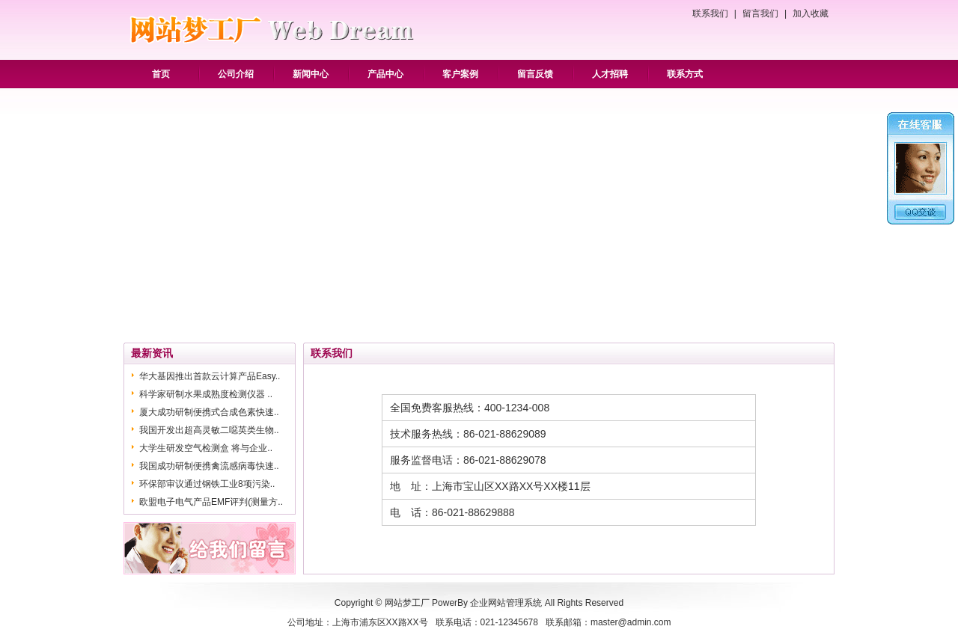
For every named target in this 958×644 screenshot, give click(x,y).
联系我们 (710, 13)
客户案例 (460, 74)
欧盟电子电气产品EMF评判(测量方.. (211, 502)
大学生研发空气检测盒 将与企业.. (205, 448)
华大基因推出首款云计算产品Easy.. (209, 376)
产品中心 (385, 74)
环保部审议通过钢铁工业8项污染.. (207, 484)
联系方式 (685, 74)
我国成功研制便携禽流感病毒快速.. (209, 466)
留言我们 (760, 13)
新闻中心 (311, 74)
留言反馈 (535, 74)
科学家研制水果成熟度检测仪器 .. (205, 394)
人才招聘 (610, 74)
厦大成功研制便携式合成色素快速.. (209, 412)
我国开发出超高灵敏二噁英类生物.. (209, 430)
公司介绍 (236, 74)
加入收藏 (811, 13)
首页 (161, 74)
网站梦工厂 (407, 603)
